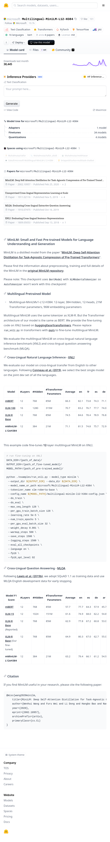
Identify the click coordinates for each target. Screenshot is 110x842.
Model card (15, 50)
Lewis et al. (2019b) (30, 576)
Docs (7, 822)
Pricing (8, 816)
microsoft (13, 19)
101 (92, 18)
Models (8, 800)
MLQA (61, 568)
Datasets (9, 806)
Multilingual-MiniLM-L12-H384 (47, 19)
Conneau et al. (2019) (46, 370)
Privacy (8, 773)
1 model (101, 127)
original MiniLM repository (46, 271)
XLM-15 (9, 613)
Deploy (19, 42)
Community (63, 50)
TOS (6, 768)
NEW (40, 77)
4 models (100, 137)
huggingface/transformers (53, 325)
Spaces (8, 811)
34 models (100, 132)
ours (51, 330)
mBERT (9, 401)
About (7, 779)
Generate (12, 103)
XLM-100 (10, 408)
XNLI (71, 357)
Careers (9, 784)
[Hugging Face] (6, 831)
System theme (15, 754)
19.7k (32, 23)
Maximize (99, 110)
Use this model (41, 42)
